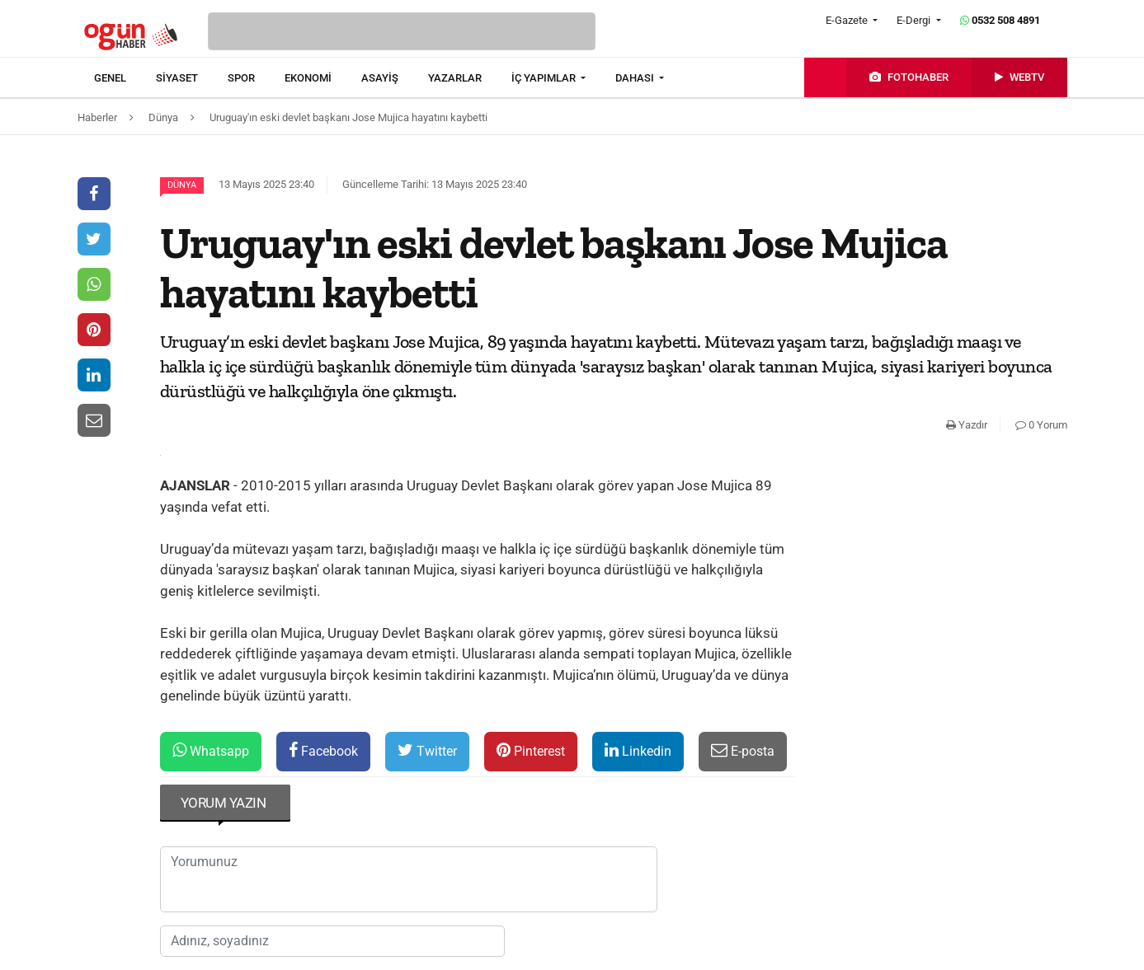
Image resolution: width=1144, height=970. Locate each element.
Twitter (427, 750)
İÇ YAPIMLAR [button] (544, 78)
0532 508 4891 (1000, 20)
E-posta (742, 750)
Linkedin (638, 750)
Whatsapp (210, 750)
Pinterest (531, 750)
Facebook (323, 750)
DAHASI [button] (636, 78)
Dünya (181, 185)
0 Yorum (1041, 425)
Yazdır (966, 425)
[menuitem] (125, 78)
